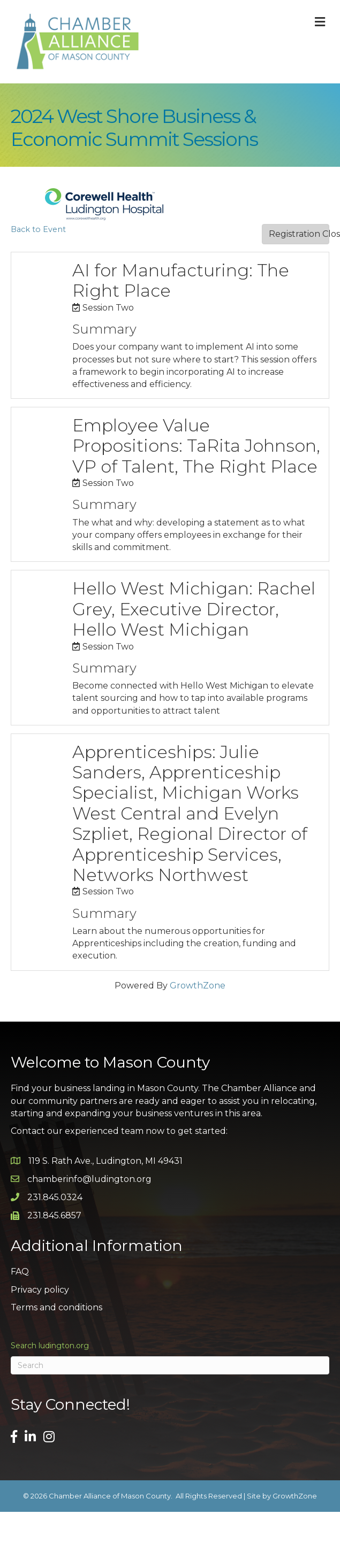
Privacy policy (40, 1290)
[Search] (170, 1365)
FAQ (20, 1271)
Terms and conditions (56, 1307)
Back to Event (38, 229)
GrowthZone (197, 985)
